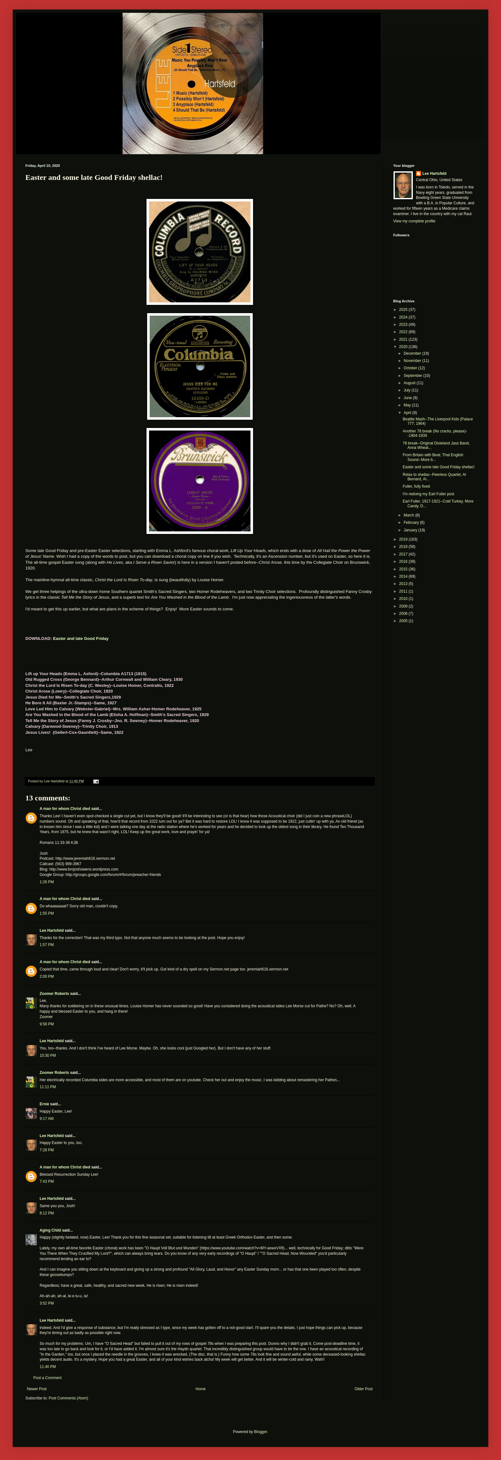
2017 (404, 554)
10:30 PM (48, 1055)
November (413, 360)
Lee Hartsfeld (52, 930)
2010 (404, 598)
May (408, 405)
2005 (404, 621)
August (410, 383)
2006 (404, 613)
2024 (404, 317)
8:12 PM (47, 1213)
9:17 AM (47, 1118)
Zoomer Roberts (54, 993)
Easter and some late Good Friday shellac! (439, 467)
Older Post (364, 1389)
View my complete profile (414, 221)
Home (201, 1389)
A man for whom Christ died (65, 808)
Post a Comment (47, 1378)
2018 (404, 546)
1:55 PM (47, 913)
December (413, 353)
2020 (404, 347)
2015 (404, 569)
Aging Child (50, 1230)
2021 (404, 339)
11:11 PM (48, 1087)
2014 (404, 576)
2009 (404, 606)
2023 (404, 324)
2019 (404, 539)
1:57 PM (47, 945)
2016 (404, 561)
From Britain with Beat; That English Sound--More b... (433, 457)
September (413, 375)
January (411, 530)
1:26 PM (47, 882)
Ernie (44, 1104)
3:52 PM (47, 1303)
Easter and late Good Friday (80, 638)
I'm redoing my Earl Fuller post (428, 494)
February (412, 522)
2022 (404, 332)
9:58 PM (47, 1024)
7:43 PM (47, 1181)
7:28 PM (47, 1150)
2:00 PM (47, 976)
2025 (404, 309)
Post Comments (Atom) (68, 1398)
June (408, 398)
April (408, 413)
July (408, 390)
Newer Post (37, 1389)
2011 (404, 591)
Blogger (260, 1432)
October (411, 368)
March (409, 515)
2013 (404, 584)
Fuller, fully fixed (416, 486)
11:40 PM (48, 1367)
